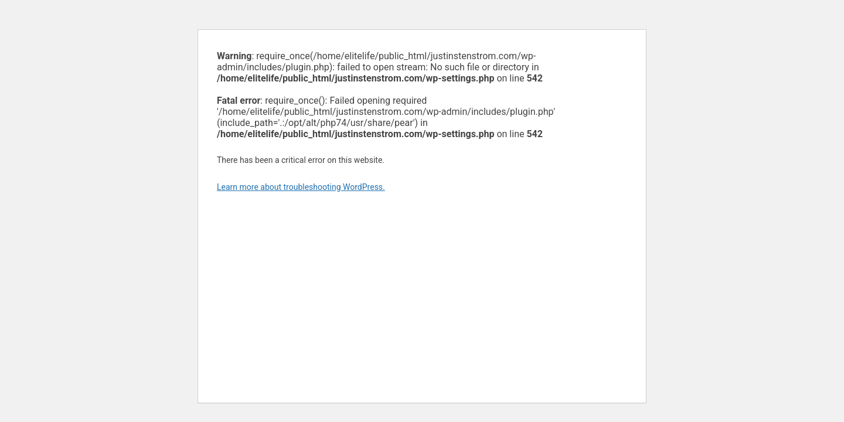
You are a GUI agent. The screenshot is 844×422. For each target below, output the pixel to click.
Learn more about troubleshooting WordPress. (301, 187)
